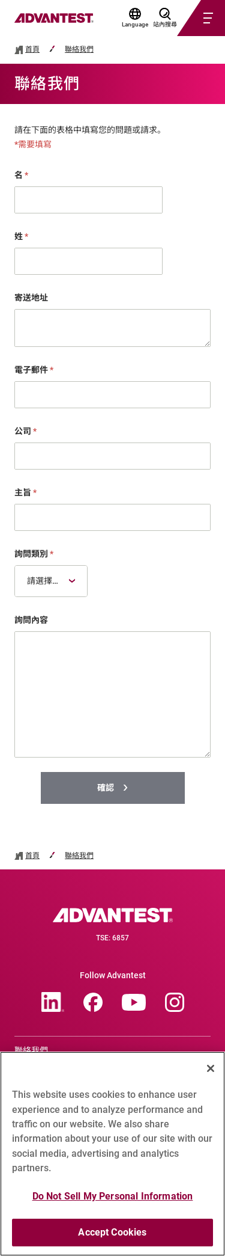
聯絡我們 (79, 50)
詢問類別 (33, 554)
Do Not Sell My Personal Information (112, 1196)
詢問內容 (31, 620)
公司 (25, 431)
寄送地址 (31, 297)
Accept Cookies (112, 1232)
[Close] (210, 1068)
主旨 (25, 492)
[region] (112, 1154)
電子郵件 (33, 370)
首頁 (32, 50)
